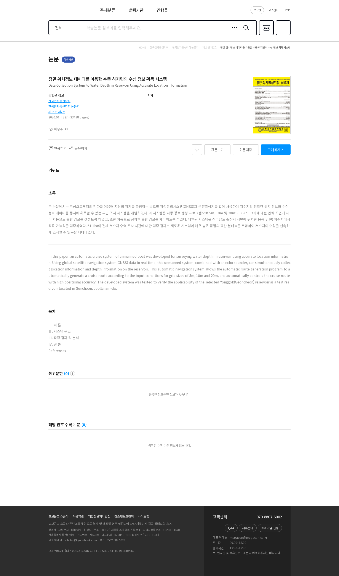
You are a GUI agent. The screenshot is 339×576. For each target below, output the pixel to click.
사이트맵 (143, 516)
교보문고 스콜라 (58, 516)
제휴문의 (247, 528)
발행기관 (136, 10)
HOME (142, 47)
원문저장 (245, 149)
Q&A (231, 528)
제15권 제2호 (56, 112)
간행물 (162, 10)
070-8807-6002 (269, 517)
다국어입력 (266, 34)
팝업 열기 (72, 373)
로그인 (257, 10)
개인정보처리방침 (99, 516)
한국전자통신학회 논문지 (64, 106)
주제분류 (107, 10)
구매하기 (274, 149)
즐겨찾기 (282, 34)
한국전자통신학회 (59, 101)
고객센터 (273, 10)
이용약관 (78, 516)
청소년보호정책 (124, 516)
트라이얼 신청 (269, 528)
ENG (288, 10)
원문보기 (217, 149)
